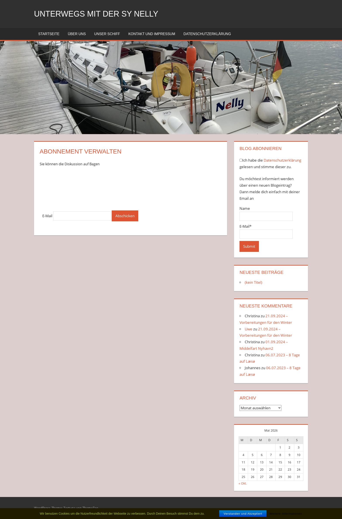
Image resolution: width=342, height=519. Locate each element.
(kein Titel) (253, 282)
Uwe (248, 328)
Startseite (48, 34)
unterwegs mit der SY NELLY (96, 13)
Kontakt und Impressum (151, 34)
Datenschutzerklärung (207, 34)
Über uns (77, 34)
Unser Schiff (107, 34)
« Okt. (243, 483)
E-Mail (47, 215)
